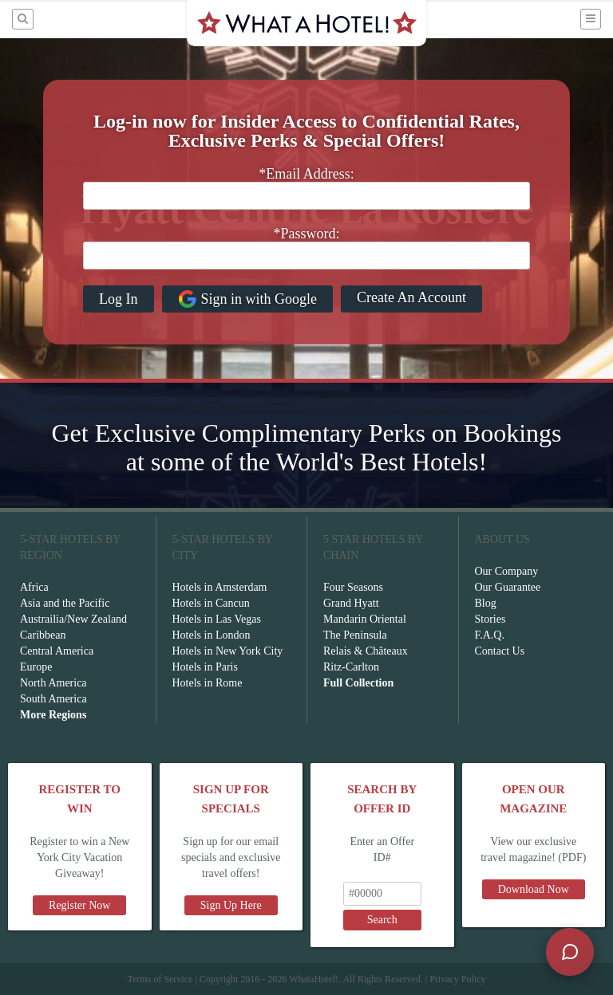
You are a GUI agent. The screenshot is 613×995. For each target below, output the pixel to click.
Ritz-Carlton (351, 667)
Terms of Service (159, 979)
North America (53, 683)
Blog (485, 603)
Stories (490, 619)
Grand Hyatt (351, 603)
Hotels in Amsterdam (219, 587)
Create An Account (411, 297)
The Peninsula (355, 635)
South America (53, 699)
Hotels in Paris (205, 667)
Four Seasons (353, 587)
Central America (56, 651)
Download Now (533, 889)
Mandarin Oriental (364, 619)
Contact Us (500, 651)
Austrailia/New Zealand (73, 619)
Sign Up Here (231, 905)
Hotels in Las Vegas (216, 619)
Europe (36, 667)
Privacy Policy (457, 979)
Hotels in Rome (207, 683)
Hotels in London (211, 635)
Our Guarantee (508, 587)
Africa (34, 587)
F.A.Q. (489, 635)
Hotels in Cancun (211, 603)
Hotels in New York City (227, 651)
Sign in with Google (248, 299)
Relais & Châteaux (365, 651)
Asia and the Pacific (64, 603)
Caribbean (43, 635)
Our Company (507, 571)
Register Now (79, 905)
